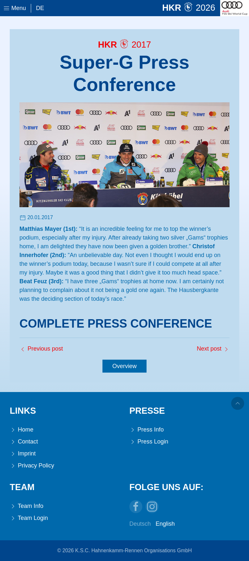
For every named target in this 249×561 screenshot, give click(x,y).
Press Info (146, 429)
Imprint (23, 453)
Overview (124, 366)
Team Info (26, 506)
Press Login (148, 441)
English (165, 524)
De (40, 8)
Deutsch (140, 524)
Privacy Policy (32, 465)
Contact (24, 441)
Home (21, 429)
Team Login (29, 518)
